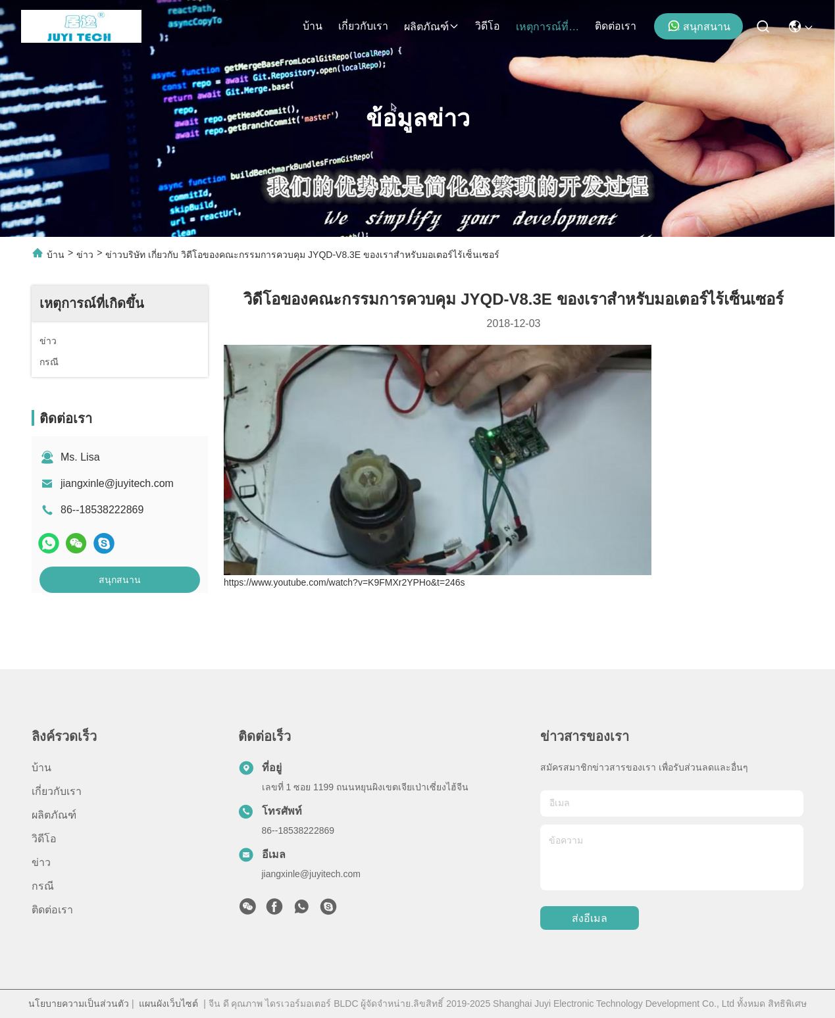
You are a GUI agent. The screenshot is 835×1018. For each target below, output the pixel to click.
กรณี (43, 886)
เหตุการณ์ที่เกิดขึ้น (547, 26)
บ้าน (312, 26)
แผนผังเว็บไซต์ (168, 1003)
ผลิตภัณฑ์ (431, 26)
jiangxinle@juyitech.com (117, 483)
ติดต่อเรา (615, 26)
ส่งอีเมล (589, 918)
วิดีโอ (487, 26)
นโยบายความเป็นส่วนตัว (78, 1003)
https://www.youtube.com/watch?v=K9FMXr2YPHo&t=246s (344, 582)
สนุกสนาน (698, 25)
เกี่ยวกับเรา (363, 26)
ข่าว (84, 254)
